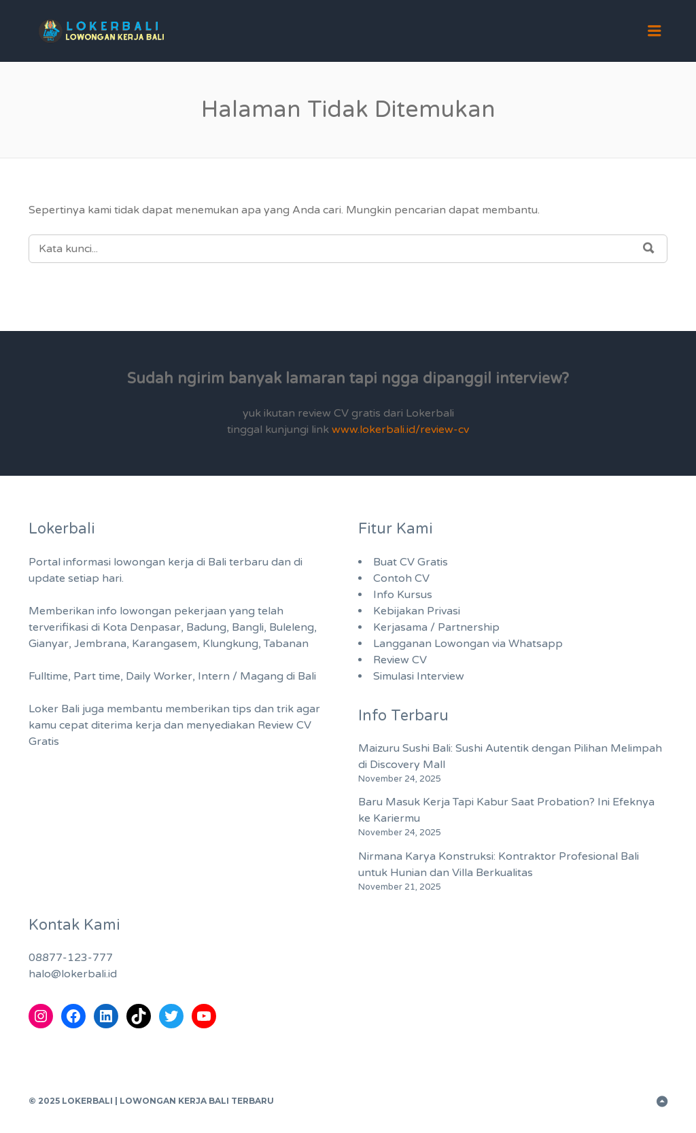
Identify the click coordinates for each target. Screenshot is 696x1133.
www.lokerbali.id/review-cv (400, 429)
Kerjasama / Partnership (436, 627)
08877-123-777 (71, 957)
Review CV (400, 660)
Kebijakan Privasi (416, 611)
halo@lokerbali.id (73, 974)
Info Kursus (402, 595)
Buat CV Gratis (410, 562)
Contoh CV (401, 578)
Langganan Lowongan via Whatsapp (468, 643)
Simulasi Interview (418, 676)
